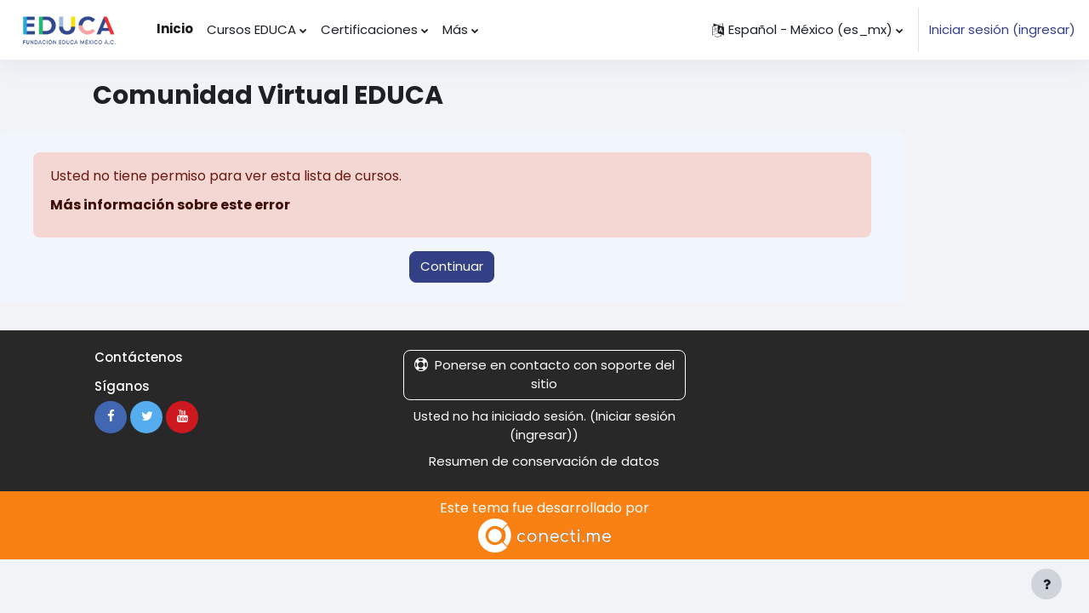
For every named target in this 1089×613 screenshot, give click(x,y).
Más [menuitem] (455, 29)
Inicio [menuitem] (175, 28)
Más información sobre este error (170, 205)
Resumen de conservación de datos (544, 461)
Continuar (451, 266)
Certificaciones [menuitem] (369, 29)
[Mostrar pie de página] (1046, 584)
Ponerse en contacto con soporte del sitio (544, 374)
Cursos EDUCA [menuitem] (251, 29)
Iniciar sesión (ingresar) (1002, 29)
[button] (807, 30)
